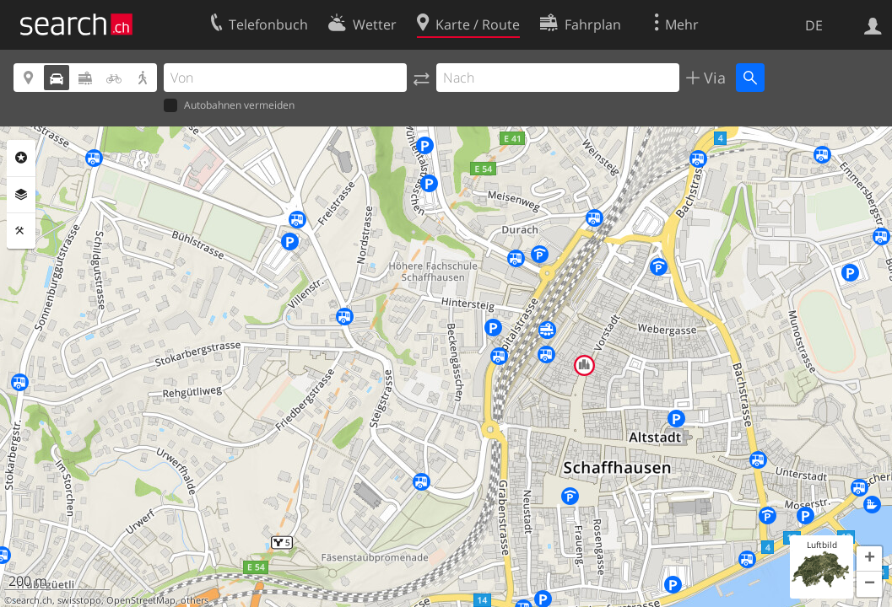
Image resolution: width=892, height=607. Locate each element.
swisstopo (79, 600)
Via (713, 77)
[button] (869, 559)
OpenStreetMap (141, 600)
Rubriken (21, 157)
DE (814, 25)
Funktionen (21, 231)
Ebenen (21, 194)
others (194, 600)
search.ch (32, 600)
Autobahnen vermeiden (229, 105)
